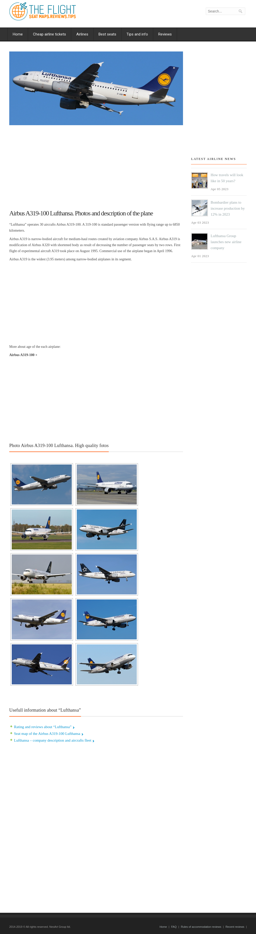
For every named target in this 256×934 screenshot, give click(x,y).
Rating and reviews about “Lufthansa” (43, 727)
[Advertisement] (96, 165)
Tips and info (137, 34)
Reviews (165, 34)
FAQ (173, 926)
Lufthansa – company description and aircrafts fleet (52, 740)
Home (18, 34)
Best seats (107, 34)
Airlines (82, 34)
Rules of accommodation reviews (201, 926)
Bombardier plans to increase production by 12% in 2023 (227, 208)
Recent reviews (235, 926)
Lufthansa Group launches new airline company (225, 242)
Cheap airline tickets (49, 34)
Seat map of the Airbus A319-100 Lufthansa (47, 734)
